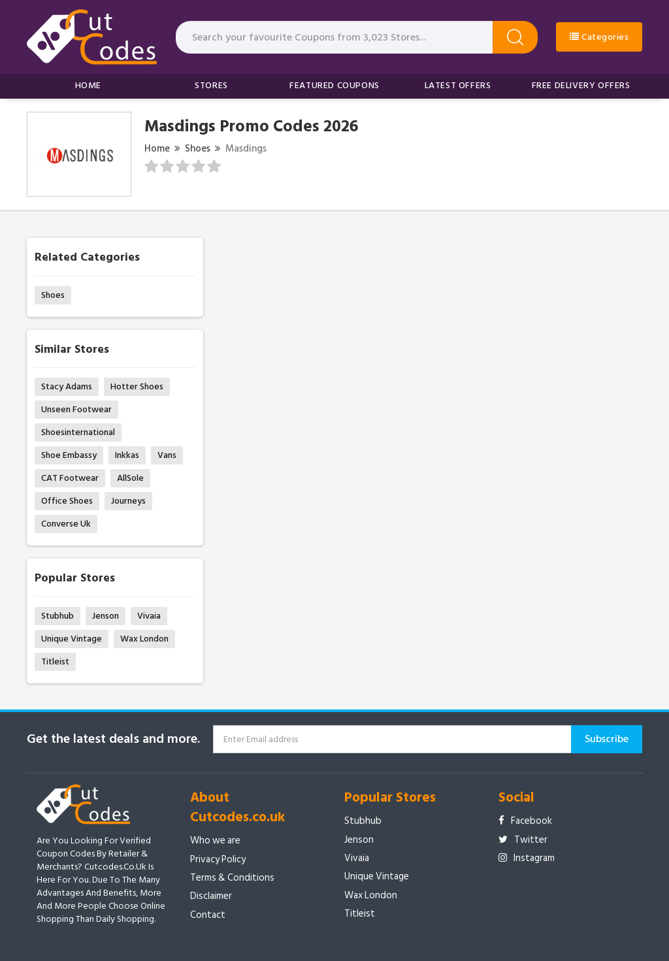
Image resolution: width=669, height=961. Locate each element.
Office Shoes (67, 500)
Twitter (522, 840)
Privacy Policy (218, 859)
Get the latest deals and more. (113, 739)
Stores (211, 85)
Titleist (55, 661)
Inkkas (127, 455)
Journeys (128, 500)
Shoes (197, 148)
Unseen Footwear (76, 409)
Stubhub (57, 615)
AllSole (130, 477)
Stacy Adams (66, 386)
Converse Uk (66, 523)
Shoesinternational (78, 432)
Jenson (105, 615)
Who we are (215, 840)
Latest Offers (458, 85)
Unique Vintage (71, 638)
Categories (599, 36)
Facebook (525, 821)
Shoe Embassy (69, 455)
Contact (207, 915)
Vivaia (149, 615)
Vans (166, 455)
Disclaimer (211, 896)
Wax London (144, 638)
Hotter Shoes (136, 386)
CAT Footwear (70, 477)
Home (88, 85)
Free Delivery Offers (581, 85)
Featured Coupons (334, 85)
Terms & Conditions (232, 878)
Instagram (526, 858)
